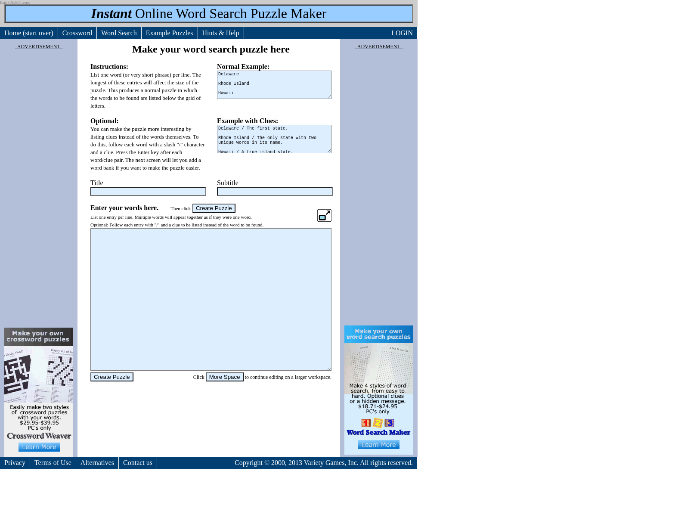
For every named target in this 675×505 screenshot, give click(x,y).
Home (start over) (28, 33)
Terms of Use (52, 462)
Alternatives (97, 462)
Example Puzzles (169, 33)
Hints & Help (220, 33)
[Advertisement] (38, 187)
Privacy (14, 462)
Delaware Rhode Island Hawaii (274, 85)
